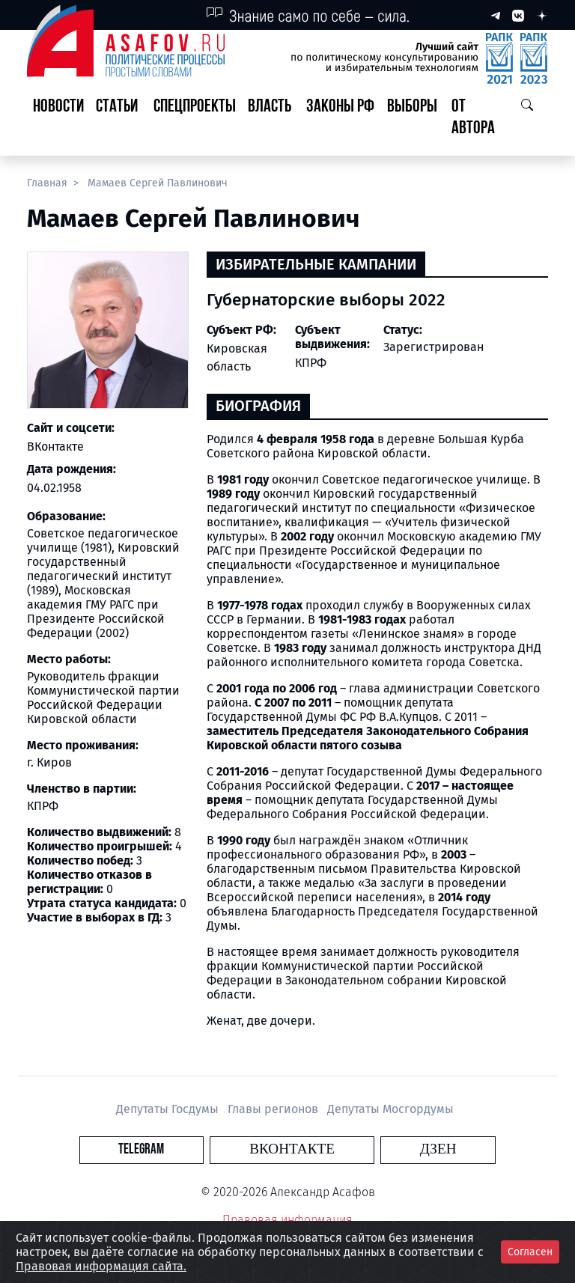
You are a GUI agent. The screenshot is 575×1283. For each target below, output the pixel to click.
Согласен (530, 1252)
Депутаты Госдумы (169, 1109)
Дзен (378, 1149)
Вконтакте (292, 1149)
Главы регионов (274, 1109)
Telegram (201, 1149)
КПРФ (310, 363)
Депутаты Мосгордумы (390, 1109)
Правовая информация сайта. (101, 1266)
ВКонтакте (55, 446)
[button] (118, 118)
